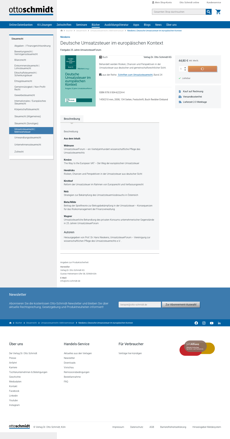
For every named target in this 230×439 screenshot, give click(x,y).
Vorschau (69, 374)
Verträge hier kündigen (130, 360)
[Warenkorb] (218, 12)
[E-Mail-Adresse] (140, 311)
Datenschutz (136, 433)
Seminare (81, 24)
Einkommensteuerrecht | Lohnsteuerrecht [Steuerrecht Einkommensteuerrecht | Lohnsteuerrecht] (26, 67)
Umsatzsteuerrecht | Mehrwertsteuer (107, 30)
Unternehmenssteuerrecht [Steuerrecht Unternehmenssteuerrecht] (27, 144)
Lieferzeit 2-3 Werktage (195, 102)
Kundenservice (214, 2)
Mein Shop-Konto (163, 2)
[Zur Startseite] (61, 31)
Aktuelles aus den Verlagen (78, 360)
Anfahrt (13, 369)
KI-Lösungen (44, 24)
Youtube (13, 407)
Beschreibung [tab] (72, 118)
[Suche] (179, 12)
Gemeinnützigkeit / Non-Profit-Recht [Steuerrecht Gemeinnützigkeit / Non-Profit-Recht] (30, 88)
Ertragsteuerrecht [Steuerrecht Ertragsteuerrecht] (23, 81)
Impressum (118, 433)
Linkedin (13, 402)
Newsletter (69, 364)
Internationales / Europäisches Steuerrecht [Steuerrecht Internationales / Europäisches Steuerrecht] (30, 102)
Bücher (96, 24)
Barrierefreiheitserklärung (173, 433)
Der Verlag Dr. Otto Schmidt (23, 360)
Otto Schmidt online (189, 2)
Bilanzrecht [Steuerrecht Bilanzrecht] (20, 60)
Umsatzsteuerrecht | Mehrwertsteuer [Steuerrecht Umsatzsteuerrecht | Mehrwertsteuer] (24, 130)
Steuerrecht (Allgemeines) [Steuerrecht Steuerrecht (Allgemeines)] (27, 116)
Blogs (147, 24)
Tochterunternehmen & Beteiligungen (28, 379)
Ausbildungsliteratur (116, 24)
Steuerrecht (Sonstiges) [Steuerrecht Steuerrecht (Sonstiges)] (26, 123)
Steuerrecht (81, 30)
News (158, 24)
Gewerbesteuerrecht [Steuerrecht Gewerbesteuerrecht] (24, 95)
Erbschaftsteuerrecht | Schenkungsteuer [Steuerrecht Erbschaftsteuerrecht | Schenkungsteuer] (25, 74)
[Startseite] (19, 434)
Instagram (14, 411)
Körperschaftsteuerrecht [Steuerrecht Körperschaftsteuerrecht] (26, 109)
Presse (12, 364)
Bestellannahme (72, 383)
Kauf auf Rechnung (193, 91)
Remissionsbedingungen (76, 379)
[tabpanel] (109, 185)
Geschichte (15, 383)
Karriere (13, 374)
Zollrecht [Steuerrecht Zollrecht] (19, 151)
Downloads (69, 369)
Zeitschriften (64, 24)
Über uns (171, 24)
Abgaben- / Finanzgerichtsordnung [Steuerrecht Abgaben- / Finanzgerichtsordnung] (32, 45)
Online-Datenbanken (21, 24)
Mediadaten (15, 388)
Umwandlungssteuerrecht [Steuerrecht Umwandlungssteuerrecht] (27, 137)
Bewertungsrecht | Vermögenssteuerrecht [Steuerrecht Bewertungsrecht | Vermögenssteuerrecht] (26, 53)
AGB (152, 433)
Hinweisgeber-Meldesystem (206, 433)
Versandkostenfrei (192, 96)
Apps (136, 24)
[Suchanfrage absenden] (209, 12)
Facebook (14, 397)
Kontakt (13, 393)
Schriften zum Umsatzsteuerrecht (135, 74)
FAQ (66, 388)
